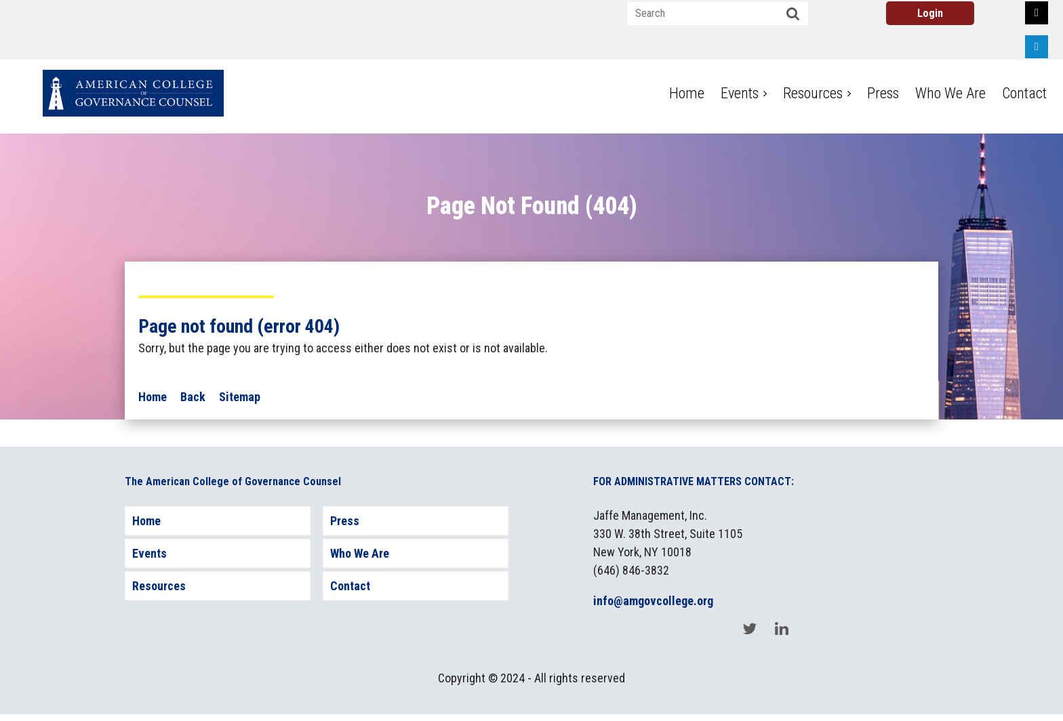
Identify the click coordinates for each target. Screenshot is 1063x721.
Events (149, 553)
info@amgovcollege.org (653, 601)
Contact (350, 586)
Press (344, 521)
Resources (159, 586)
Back (192, 397)
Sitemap (239, 397)
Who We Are (359, 553)
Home (152, 397)
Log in (930, 13)
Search (793, 14)
